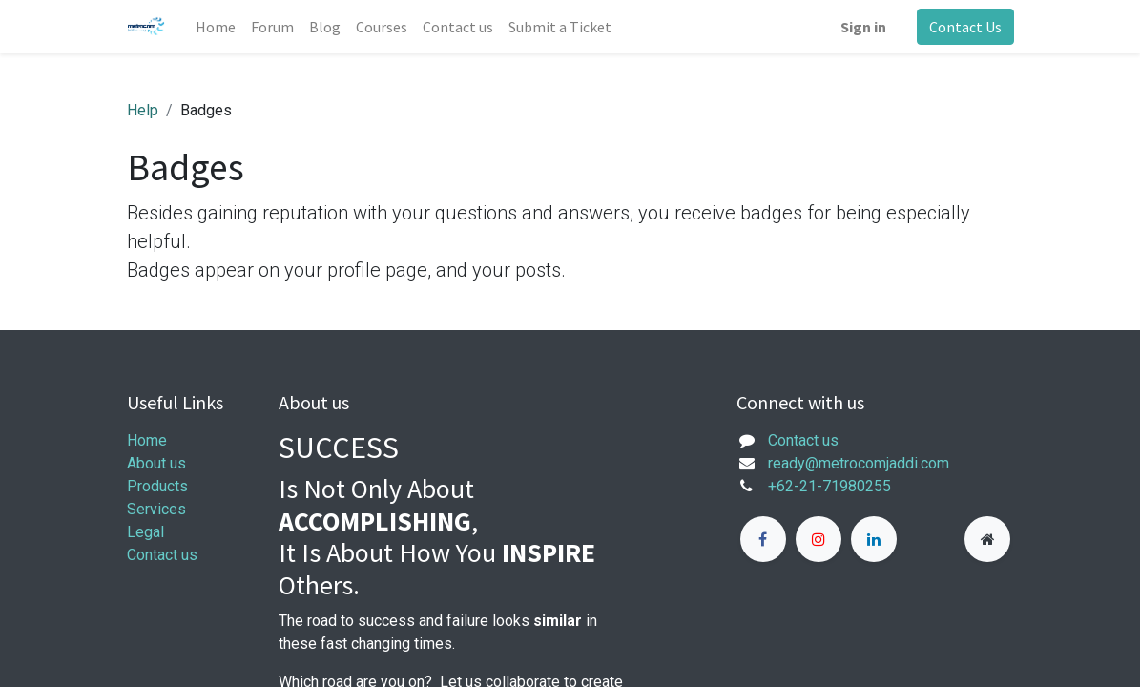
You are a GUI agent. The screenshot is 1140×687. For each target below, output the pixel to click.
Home (147, 440)
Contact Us (965, 26)
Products (157, 486)
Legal (145, 532)
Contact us (162, 555)
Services (156, 509)
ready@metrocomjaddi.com (858, 463)
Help (142, 110)
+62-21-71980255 (829, 486)
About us (156, 463)
